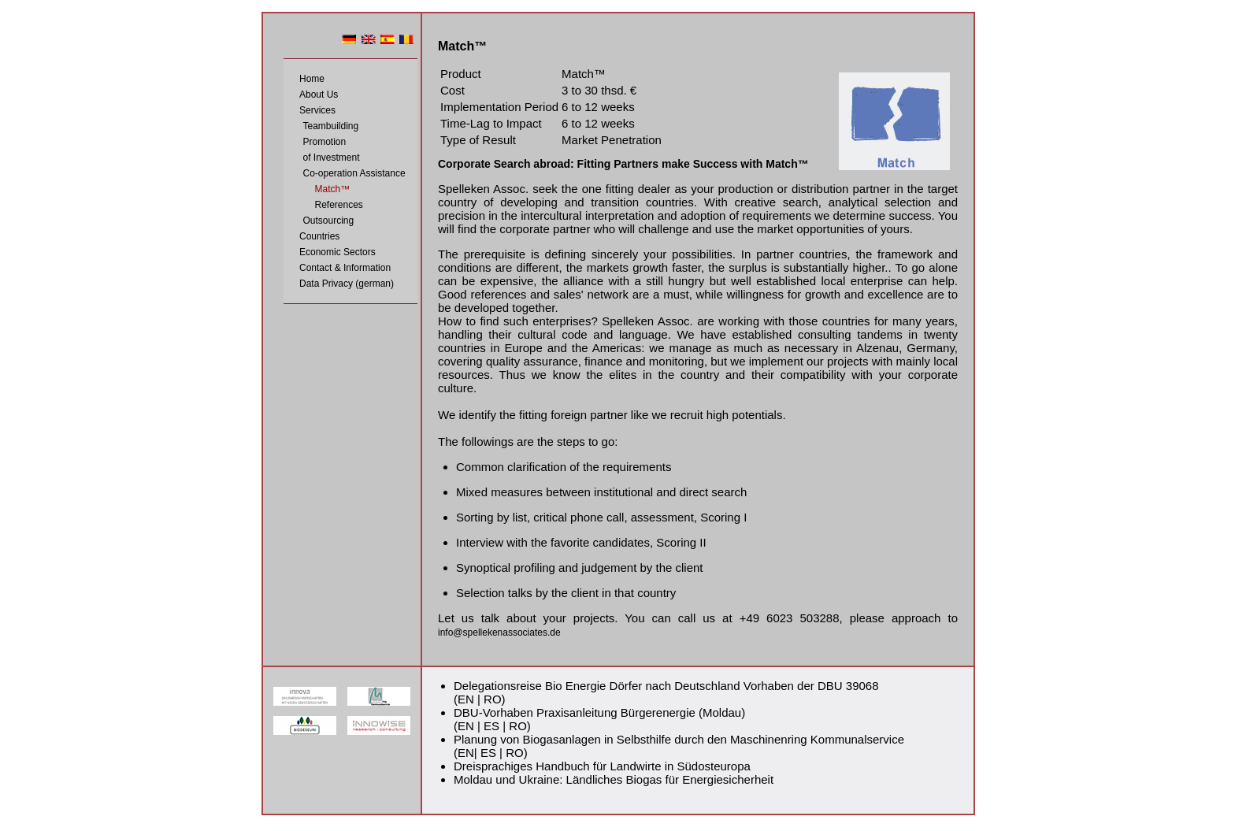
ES (491, 726)
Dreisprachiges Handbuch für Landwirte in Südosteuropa (602, 766)
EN (466, 699)
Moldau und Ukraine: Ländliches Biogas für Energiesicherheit (613, 779)
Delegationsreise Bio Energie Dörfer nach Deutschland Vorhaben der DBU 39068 (666, 685)
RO (493, 699)
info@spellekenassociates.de (499, 632)
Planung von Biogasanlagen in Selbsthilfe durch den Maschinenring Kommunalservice (679, 739)
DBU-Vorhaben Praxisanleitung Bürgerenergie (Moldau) (599, 712)
